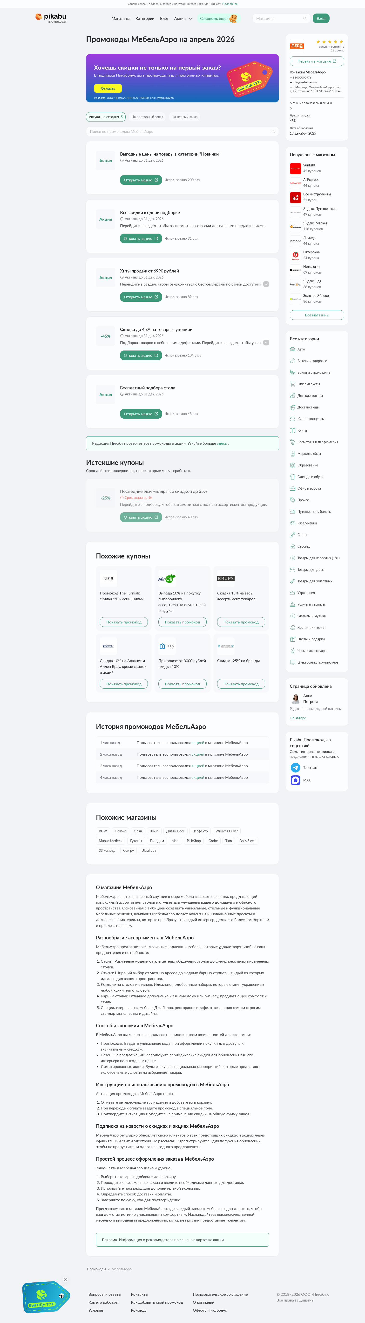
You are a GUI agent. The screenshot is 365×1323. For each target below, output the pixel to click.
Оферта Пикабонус (210, 1310)
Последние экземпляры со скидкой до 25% (163, 491)
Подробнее (229, 4)
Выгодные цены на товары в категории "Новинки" (170, 154)
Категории (144, 18)
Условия (95, 1310)
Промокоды (96, 1269)
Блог (164, 18)
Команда (139, 1310)
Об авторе (298, 718)
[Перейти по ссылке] (182, 78)
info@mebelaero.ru (305, 82)
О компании (203, 1302)
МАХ (300, 780)
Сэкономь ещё (219, 18)
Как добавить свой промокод (157, 1302)
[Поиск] (305, 18)
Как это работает (103, 1302)
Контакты (139, 1294)
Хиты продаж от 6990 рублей (149, 270)
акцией (198, 742)
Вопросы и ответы (104, 1294)
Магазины (121, 18)
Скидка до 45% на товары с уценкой (156, 329)
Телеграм (304, 767)
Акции (183, 18)
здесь (222, 443)
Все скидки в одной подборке (150, 212)
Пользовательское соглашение (220, 1294)
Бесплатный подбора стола (147, 387)
